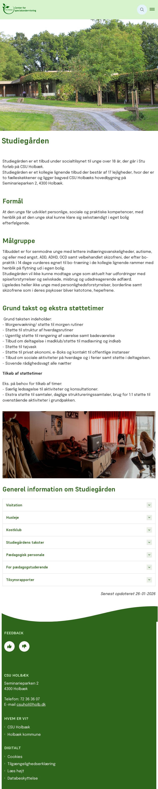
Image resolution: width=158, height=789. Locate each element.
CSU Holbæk (19, 727)
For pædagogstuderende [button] (27, 567)
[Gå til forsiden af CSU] (67, 9)
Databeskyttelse (23, 778)
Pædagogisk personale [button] (25, 554)
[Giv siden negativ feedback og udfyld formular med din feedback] (24, 646)
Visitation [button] (14, 505)
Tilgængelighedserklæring (31, 764)
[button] (154, 9)
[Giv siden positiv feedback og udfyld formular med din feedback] (9, 646)
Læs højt (16, 771)
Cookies (15, 757)
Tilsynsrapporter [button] (20, 579)
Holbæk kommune (24, 735)
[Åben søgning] (142, 10)
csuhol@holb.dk (31, 705)
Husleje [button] (12, 517)
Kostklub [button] (14, 530)
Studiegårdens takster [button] (25, 542)
